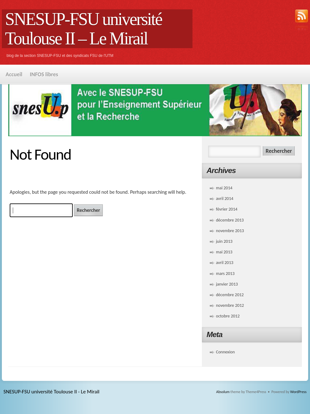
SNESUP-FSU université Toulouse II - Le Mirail (51, 391)
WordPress (298, 392)
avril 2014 (224, 198)
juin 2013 (224, 241)
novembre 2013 (230, 230)
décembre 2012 (230, 294)
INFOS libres (44, 74)
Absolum (223, 392)
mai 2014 (224, 188)
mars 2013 (225, 273)
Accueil (14, 74)
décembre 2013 (230, 220)
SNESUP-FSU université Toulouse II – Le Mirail (83, 28)
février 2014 (227, 209)
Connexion (225, 352)
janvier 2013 (227, 284)
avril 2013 (224, 262)
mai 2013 (224, 252)
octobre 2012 (228, 316)
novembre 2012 (230, 305)
